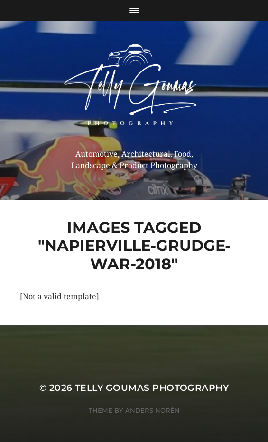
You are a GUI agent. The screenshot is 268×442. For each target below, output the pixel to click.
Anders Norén (152, 410)
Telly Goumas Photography (152, 387)
